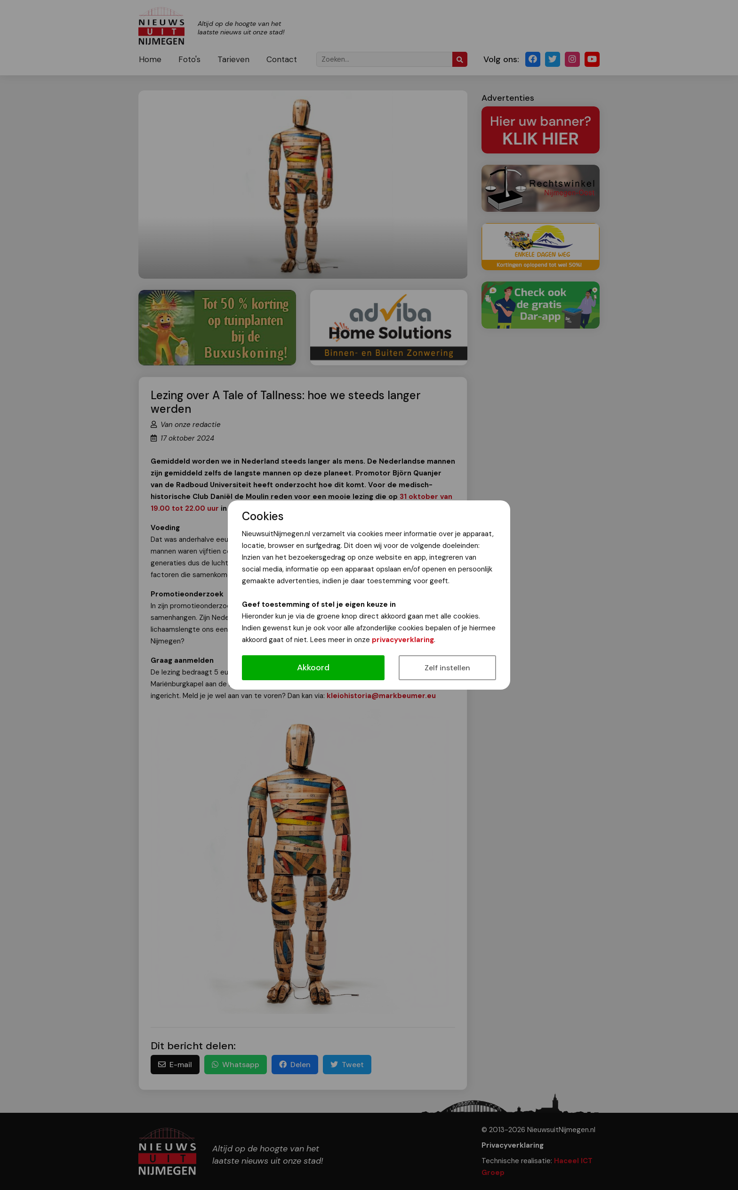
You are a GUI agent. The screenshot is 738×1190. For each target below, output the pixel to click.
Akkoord (313, 667)
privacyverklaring (403, 639)
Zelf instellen (447, 668)
